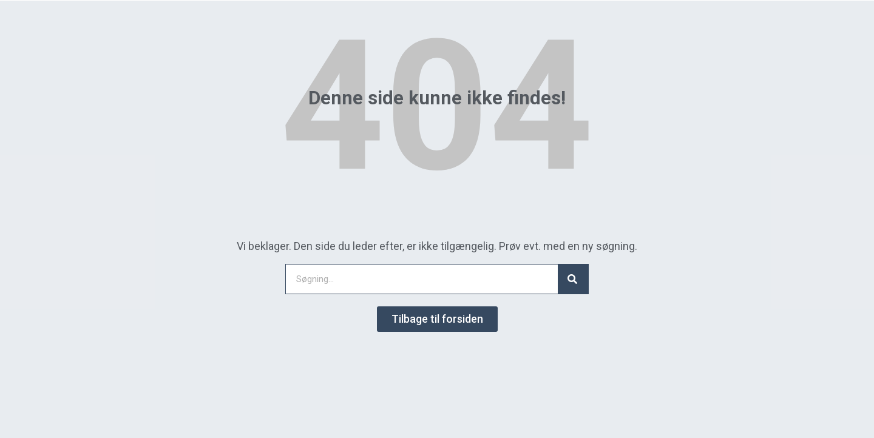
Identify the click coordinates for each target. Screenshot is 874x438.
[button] (437, 319)
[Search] (573, 279)
